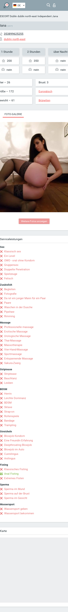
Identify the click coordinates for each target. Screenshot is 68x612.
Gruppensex (11, 265)
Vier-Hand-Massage (16, 349)
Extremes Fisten (14, 478)
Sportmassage (13, 354)
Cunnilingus (11, 454)
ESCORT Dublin (8, 16)
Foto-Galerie (13, 114)
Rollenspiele (11, 416)
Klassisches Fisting (16, 469)
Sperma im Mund (14, 489)
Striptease (10, 373)
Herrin (8, 393)
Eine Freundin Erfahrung (18, 440)
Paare (7, 302)
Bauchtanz (10, 378)
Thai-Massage (12, 340)
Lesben (8, 382)
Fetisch (8, 278)
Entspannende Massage (18, 358)
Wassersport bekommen (19, 513)
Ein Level (9, 256)
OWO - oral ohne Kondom (19, 260)
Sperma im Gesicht (15, 498)
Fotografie (10, 293)
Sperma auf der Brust (17, 493)
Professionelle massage (19, 327)
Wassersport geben (16, 508)
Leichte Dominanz (15, 398)
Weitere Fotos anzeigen (34, 221)
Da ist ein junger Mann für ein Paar (25, 298)
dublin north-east (27, 16)
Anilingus (9, 458)
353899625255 (13, 33)
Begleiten (9, 289)
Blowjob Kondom (14, 436)
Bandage (9, 420)
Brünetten (44, 100)
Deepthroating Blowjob (18, 445)
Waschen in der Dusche (18, 307)
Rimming (9, 316)
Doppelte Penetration (17, 269)
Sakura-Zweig (12, 363)
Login (54, 5)
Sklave (8, 407)
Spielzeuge (10, 274)
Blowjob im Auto (14, 449)
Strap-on (9, 411)
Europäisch (45, 91)
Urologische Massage (17, 336)
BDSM (8, 402)
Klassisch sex (12, 251)
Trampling (10, 425)
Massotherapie (13, 345)
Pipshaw (9, 311)
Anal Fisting (11, 473)
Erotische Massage (16, 331)
